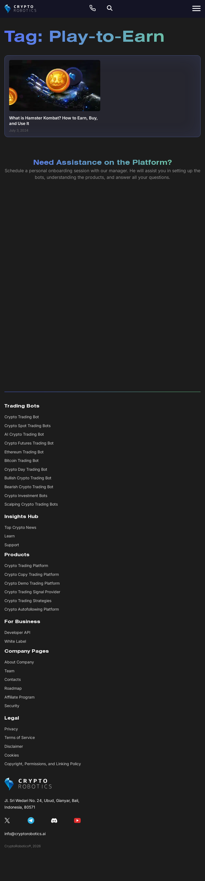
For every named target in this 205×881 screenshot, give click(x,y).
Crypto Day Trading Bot (25, 469)
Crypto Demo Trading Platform (32, 583)
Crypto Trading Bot (21, 416)
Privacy (11, 728)
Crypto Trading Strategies (27, 600)
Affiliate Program (19, 697)
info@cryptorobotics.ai (25, 833)
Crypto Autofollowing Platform (31, 609)
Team (9, 670)
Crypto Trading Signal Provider (32, 591)
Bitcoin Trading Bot (21, 460)
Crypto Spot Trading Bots (27, 425)
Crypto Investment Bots (25, 495)
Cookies (11, 755)
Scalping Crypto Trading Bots (31, 504)
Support (11, 544)
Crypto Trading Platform (26, 565)
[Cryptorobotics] (25, 8)
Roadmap (13, 688)
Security (11, 705)
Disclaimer (13, 746)
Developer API (17, 632)
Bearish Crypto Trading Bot (28, 486)
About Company (19, 662)
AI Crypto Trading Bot (24, 434)
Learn (9, 536)
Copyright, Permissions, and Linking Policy (42, 763)
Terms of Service (19, 737)
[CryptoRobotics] (28, 784)
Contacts (12, 679)
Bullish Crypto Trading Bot (27, 477)
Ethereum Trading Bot (24, 451)
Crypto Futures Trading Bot (29, 443)
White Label (15, 641)
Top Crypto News (20, 527)
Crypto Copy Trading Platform (31, 574)
